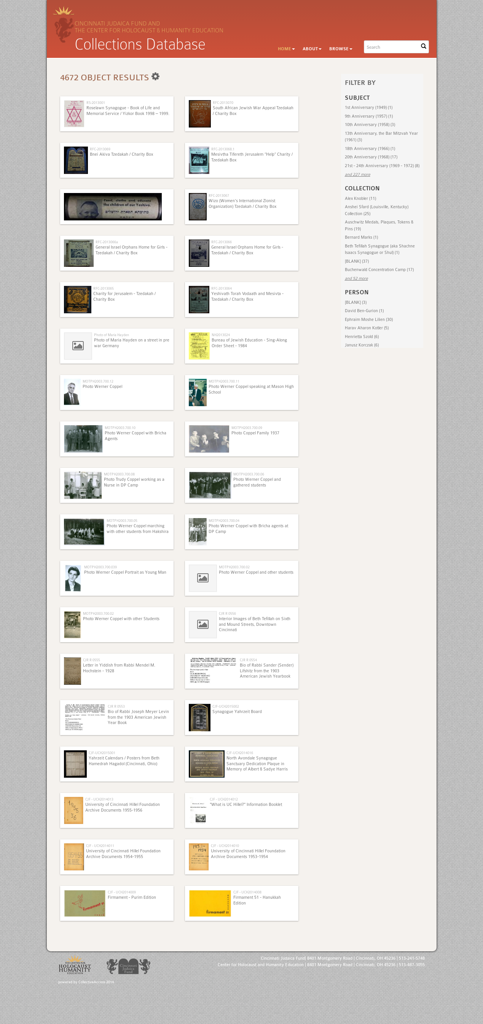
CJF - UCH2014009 (122, 892)
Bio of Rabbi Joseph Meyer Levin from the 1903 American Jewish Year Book (138, 717)
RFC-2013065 (103, 288)
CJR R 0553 (116, 706)
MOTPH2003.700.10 (120, 428)
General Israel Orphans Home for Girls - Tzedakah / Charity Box (131, 250)
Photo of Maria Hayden (111, 335)
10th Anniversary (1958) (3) (370, 124)
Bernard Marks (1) (361, 237)
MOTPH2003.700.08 (119, 474)
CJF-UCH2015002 (225, 706)
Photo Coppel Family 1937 (255, 433)
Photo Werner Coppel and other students (256, 572)
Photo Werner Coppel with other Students (121, 618)
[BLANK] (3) (356, 302)
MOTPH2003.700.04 (224, 520)
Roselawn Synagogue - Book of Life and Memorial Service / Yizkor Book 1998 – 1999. (127, 110)
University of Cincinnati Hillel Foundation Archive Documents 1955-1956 (122, 807)
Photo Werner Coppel (102, 386)
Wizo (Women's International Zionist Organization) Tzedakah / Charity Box (242, 203)
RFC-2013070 (223, 102)
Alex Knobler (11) (360, 198)
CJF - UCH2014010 (225, 846)
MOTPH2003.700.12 (98, 381)
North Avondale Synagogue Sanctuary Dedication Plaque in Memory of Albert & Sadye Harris (257, 764)
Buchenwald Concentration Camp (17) (379, 269)
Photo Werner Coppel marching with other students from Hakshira (138, 528)
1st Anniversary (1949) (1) (368, 107)
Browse (340, 48)
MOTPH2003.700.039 (100, 567)
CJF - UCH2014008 (247, 892)
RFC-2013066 (221, 242)
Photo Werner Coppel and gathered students (257, 482)
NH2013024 (221, 335)
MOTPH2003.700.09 (246, 428)
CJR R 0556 (227, 613)
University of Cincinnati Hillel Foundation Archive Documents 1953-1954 (248, 854)
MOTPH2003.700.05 (122, 520)
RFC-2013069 (100, 149)
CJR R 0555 (91, 660)
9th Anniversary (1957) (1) (369, 116)
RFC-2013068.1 (222, 149)
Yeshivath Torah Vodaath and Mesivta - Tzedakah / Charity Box (247, 296)
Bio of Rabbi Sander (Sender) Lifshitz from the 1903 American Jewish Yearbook (266, 671)
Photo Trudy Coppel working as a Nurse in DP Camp (134, 482)
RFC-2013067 (219, 195)
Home (286, 48)
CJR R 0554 (248, 660)
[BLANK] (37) (357, 261)
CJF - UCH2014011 (100, 846)
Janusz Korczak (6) (362, 345)
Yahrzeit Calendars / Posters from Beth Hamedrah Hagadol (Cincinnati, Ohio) (124, 761)
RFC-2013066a (107, 242)
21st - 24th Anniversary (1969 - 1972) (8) (382, 165)
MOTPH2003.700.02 (234, 567)
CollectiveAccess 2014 (96, 982)
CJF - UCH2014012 (224, 799)
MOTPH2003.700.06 (248, 474)
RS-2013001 (95, 102)
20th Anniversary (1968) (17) (371, 157)
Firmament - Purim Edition (132, 897)
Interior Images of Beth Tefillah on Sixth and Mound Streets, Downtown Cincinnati (254, 624)
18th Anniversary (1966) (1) (370, 148)
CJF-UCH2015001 (102, 753)
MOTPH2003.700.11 (224, 381)
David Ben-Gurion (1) (364, 310)
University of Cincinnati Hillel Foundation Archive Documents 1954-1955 (123, 854)
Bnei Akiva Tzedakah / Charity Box (121, 154)
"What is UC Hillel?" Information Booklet (246, 804)
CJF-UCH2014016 (239, 753)
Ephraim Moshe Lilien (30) (369, 319)
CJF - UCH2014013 (99, 799)
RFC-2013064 (221, 288)
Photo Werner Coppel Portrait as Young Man (125, 572)
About (312, 48)
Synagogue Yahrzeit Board (237, 711)
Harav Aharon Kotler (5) (367, 327)
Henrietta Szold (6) (362, 336)
